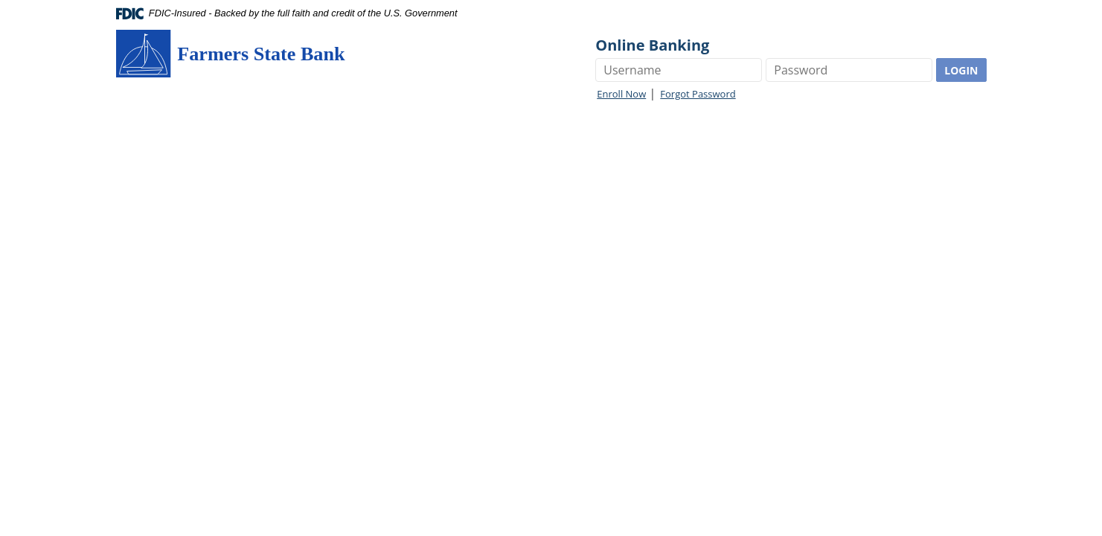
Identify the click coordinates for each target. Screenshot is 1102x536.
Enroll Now (621, 93)
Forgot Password (697, 93)
